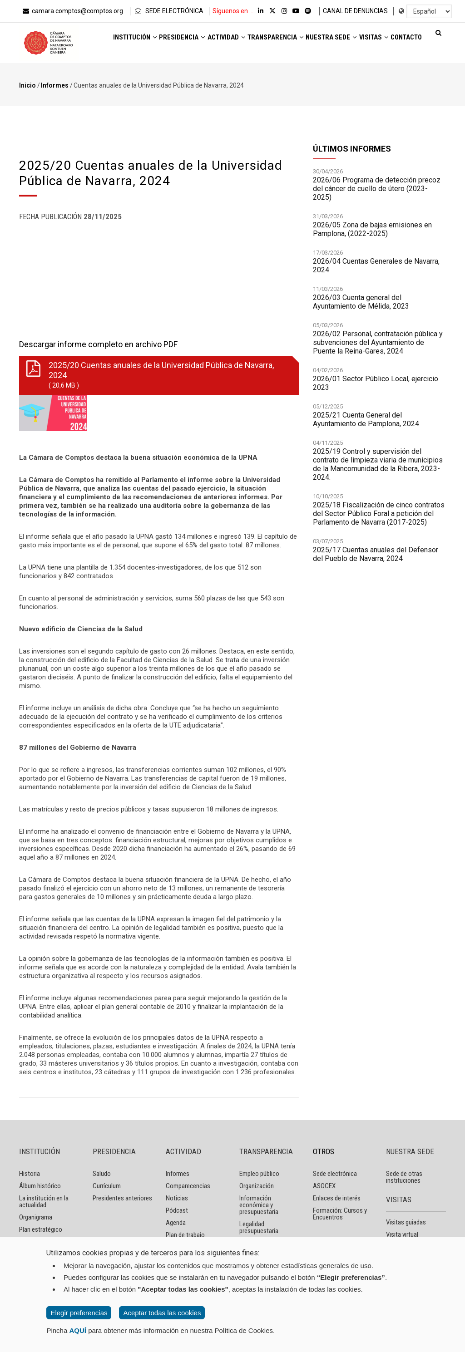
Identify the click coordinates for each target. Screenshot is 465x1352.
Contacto (158, 66)
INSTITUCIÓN (39, 1151)
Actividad (234, 41)
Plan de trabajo (185, 1235)
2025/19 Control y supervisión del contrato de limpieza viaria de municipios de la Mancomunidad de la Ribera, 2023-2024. (378, 464)
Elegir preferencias (78, 1313)
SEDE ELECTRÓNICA (168, 11)
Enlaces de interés (337, 1198)
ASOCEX (324, 1186)
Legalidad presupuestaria (258, 1227)
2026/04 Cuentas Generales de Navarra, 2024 (376, 265)
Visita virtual (402, 1234)
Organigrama (35, 1217)
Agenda (176, 1223)
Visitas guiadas (406, 1222)
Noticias (177, 1198)
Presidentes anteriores (122, 1198)
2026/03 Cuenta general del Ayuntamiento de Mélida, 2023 (361, 301)
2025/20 (157, 375)
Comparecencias (188, 1186)
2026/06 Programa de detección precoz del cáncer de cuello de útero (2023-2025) (376, 189)
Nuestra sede (361, 41)
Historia (29, 1174)
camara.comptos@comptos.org (72, 11)
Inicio (27, 85)
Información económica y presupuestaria (258, 1205)
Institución (123, 41)
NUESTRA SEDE (410, 1151)
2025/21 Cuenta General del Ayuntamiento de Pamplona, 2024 (366, 419)
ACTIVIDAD (183, 1151)
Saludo (102, 1174)
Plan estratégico (40, 1229)
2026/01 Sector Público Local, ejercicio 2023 (375, 383)
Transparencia (294, 41)
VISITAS (398, 1199)
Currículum (107, 1186)
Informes (55, 85)
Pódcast (177, 1210)
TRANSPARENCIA (266, 1151)
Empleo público (259, 1174)
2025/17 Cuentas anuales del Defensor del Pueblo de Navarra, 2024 (375, 554)
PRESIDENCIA (114, 1151)
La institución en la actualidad (44, 1201)
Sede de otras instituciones (404, 1177)
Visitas (115, 66)
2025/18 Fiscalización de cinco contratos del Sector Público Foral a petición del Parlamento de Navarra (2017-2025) (379, 513)
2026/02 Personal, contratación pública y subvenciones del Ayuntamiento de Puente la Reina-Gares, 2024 (378, 342)
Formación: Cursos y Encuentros (340, 1213)
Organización (256, 1186)
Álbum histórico (40, 1186)
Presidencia (181, 41)
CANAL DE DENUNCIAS (355, 11)
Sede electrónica (335, 1174)
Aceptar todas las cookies (162, 1313)
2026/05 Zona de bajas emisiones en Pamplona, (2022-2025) (372, 229)
